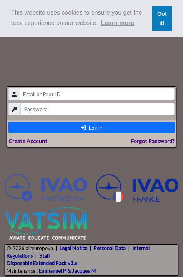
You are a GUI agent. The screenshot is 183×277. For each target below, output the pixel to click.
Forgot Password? (153, 141)
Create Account (27, 141)
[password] (97, 109)
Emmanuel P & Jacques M (67, 271)
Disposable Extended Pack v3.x (42, 263)
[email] (97, 94)
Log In (92, 127)
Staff (44, 256)
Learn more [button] (117, 23)
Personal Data (110, 248)
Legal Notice (73, 248)
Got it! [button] (162, 18)
